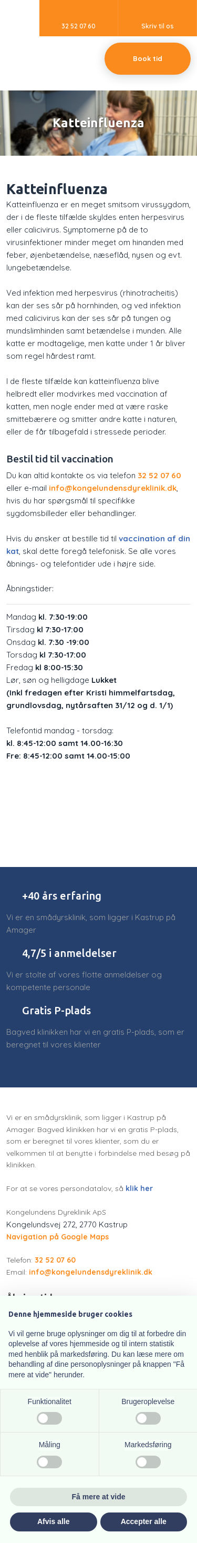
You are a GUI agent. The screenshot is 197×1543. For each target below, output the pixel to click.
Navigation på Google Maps (57, 1237)
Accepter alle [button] (144, 1521)
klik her (139, 1188)
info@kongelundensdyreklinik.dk (113, 488)
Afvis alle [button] (53, 1521)
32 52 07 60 (159, 475)
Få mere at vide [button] (99, 1496)
